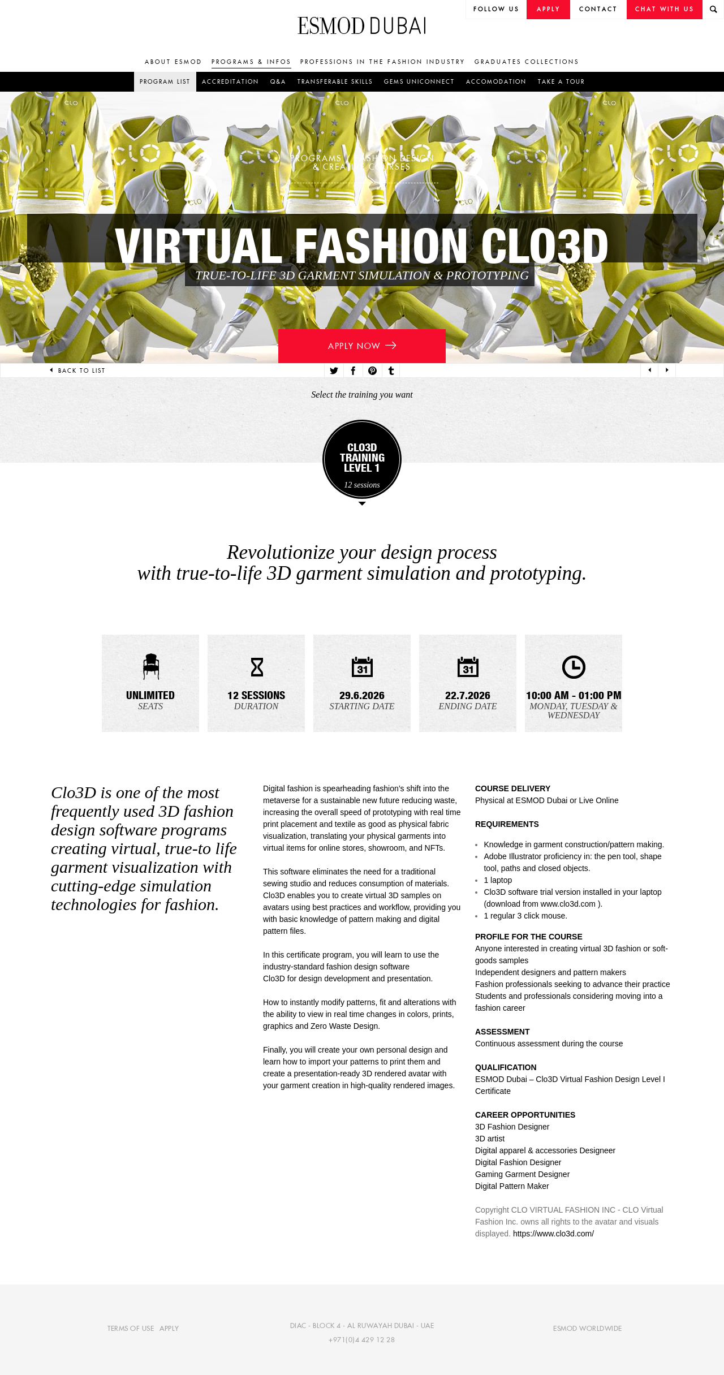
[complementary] (602, 1290)
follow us (496, 9)
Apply (549, 9)
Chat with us (664, 9)
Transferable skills (335, 81)
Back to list (77, 371)
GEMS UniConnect (419, 81)
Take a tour (561, 81)
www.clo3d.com (568, 903)
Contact (598, 9)
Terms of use (130, 1328)
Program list (165, 81)
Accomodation (496, 81)
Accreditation (230, 81)
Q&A (278, 81)
